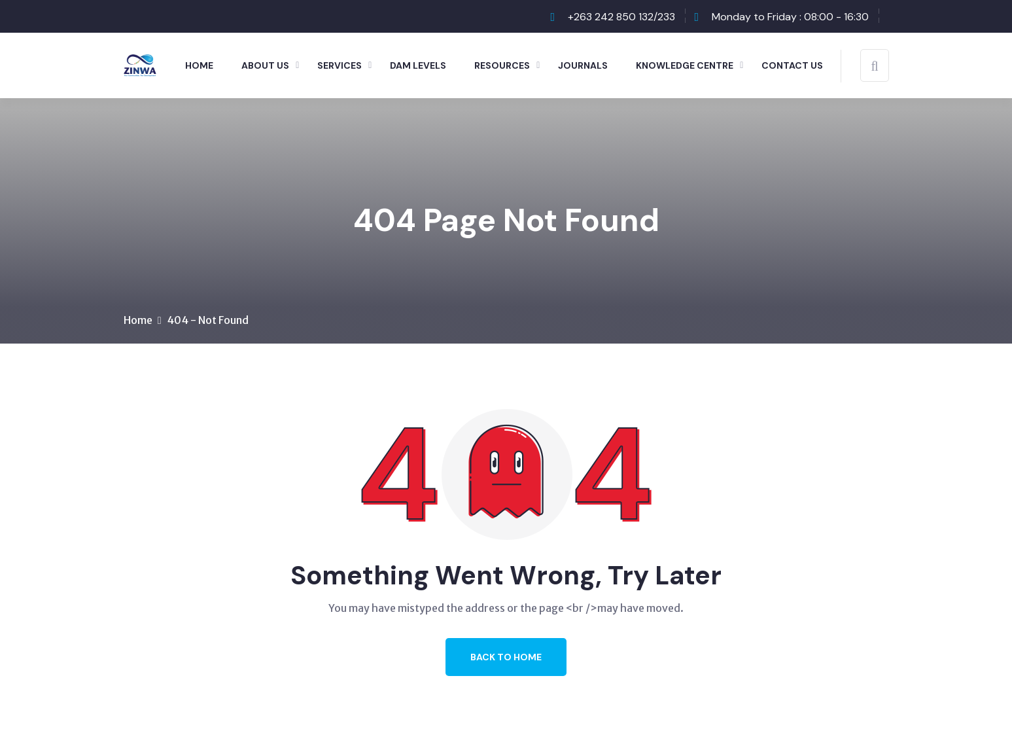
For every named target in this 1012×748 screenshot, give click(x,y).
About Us (265, 65)
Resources (502, 65)
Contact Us (792, 65)
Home (199, 65)
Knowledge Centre (684, 65)
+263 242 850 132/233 (621, 17)
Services (339, 65)
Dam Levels (418, 65)
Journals (583, 65)
